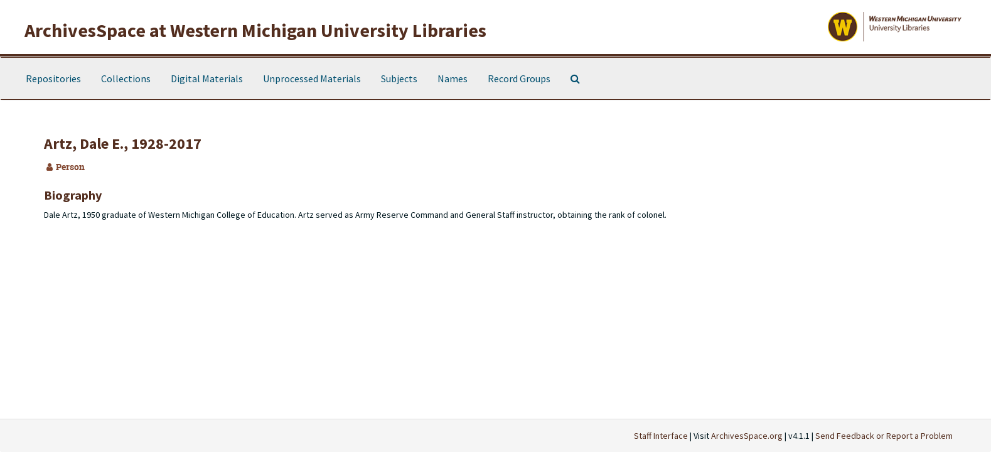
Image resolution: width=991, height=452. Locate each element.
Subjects (399, 78)
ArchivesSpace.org (747, 435)
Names (452, 78)
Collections (126, 78)
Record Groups (519, 78)
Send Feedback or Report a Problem (884, 435)
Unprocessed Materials (312, 78)
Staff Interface (661, 435)
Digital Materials (207, 78)
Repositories (53, 78)
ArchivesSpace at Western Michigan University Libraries (255, 30)
